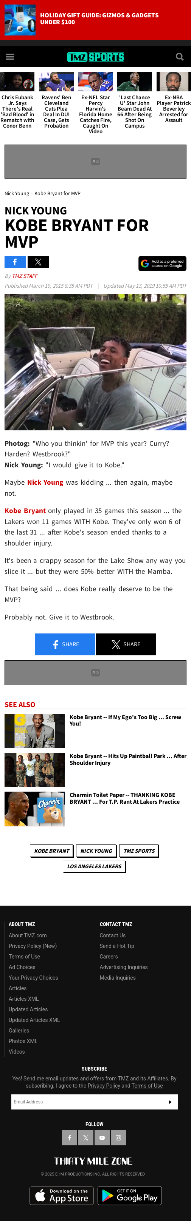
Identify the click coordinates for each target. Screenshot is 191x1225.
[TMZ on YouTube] (102, 1137)
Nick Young (96, 850)
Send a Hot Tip (117, 946)
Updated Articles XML (34, 1020)
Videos (17, 1052)
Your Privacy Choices (33, 978)
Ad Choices (22, 967)
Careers (109, 957)
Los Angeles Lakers (94, 866)
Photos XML (23, 1041)
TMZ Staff (24, 275)
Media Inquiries (118, 978)
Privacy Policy (104, 1086)
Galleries (19, 1031)
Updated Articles (28, 1009)
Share (65, 644)
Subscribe (170, 1101)
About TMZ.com (28, 935)
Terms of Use (24, 957)
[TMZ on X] (85, 1137)
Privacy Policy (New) (33, 946)
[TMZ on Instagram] (118, 1137)
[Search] (180, 56)
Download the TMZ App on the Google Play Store (130, 1195)
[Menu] (10, 56)
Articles (18, 988)
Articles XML (24, 999)
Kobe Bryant (51, 850)
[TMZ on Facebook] (69, 1137)
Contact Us (113, 935)
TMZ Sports (138, 850)
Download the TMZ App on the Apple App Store (62, 1195)
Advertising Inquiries (124, 967)
